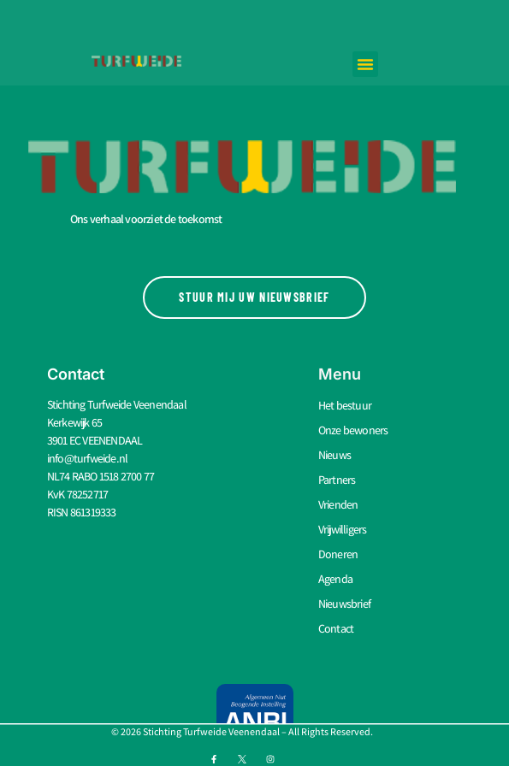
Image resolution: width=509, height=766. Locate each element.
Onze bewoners (353, 430)
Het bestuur (344, 405)
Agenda (335, 578)
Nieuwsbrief (344, 603)
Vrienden (338, 504)
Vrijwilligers (342, 529)
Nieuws (334, 455)
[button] (365, 64)
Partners (337, 479)
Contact (335, 628)
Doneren (338, 554)
